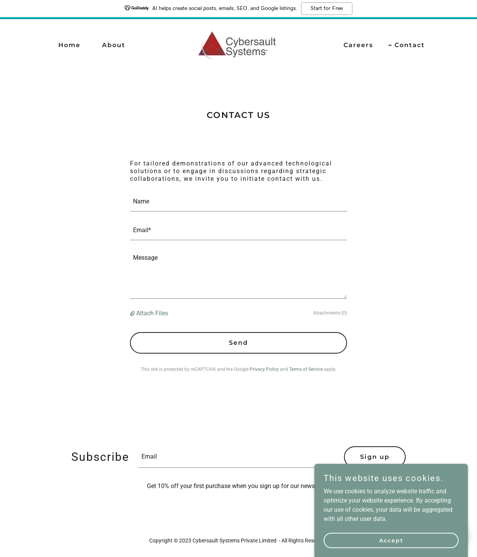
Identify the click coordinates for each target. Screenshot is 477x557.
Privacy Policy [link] (264, 369)
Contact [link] (410, 45)
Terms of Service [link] (306, 369)
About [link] (113, 45)
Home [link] (69, 45)
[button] (133, 313)
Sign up (375, 456)
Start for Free (327, 8)
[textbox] (238, 201)
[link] (238, 44)
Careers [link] (358, 45)
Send (238, 342)
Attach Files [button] (152, 313)
